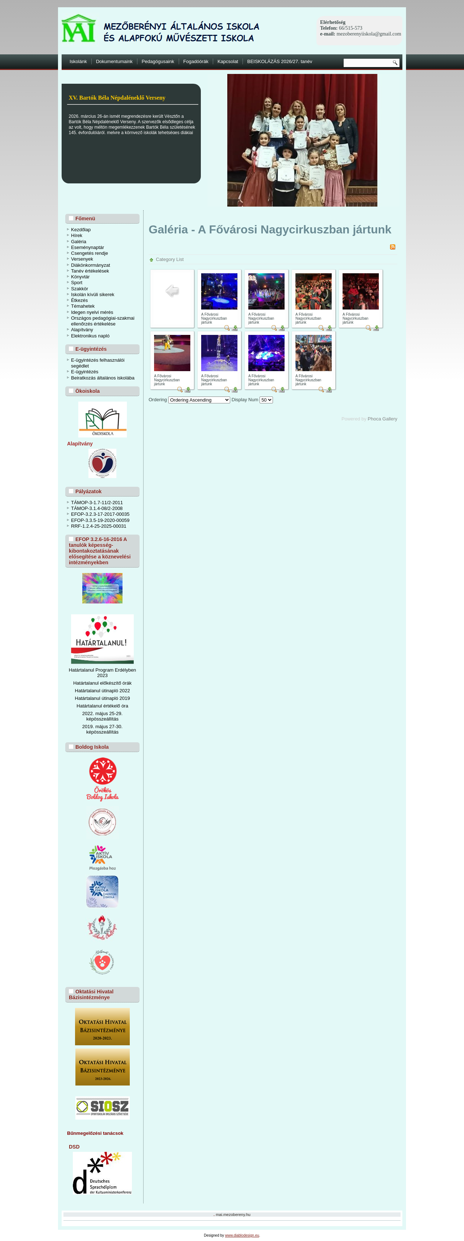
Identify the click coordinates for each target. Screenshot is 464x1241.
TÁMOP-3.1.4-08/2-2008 (97, 508)
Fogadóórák (195, 61)
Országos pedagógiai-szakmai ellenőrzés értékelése (102, 321)
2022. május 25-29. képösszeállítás (102, 716)
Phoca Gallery (382, 419)
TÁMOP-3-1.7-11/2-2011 (97, 502)
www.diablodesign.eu (242, 1235)
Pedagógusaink (158, 61)
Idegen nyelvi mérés (92, 312)
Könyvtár (80, 276)
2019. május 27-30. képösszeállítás (102, 729)
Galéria (78, 241)
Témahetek (83, 306)
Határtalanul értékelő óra (102, 706)
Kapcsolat (228, 61)
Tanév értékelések (90, 271)
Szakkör (79, 288)
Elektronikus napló (90, 336)
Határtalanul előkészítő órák (102, 683)
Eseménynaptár (87, 247)
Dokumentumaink (114, 61)
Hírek (76, 235)
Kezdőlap (81, 229)
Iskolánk (78, 61)
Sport (76, 282)
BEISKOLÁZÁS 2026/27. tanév (279, 61)
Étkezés (79, 300)
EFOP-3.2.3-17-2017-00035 (100, 514)
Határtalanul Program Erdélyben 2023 (102, 672)
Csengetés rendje (89, 253)
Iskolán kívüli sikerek (92, 294)
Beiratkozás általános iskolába (102, 378)
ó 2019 (123, 698)
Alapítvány (82, 329)
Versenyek (82, 259)
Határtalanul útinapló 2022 (102, 690)
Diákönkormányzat (90, 265)
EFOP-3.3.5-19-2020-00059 (100, 520)
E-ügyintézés (84, 371)
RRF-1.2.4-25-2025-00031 (98, 526)
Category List (170, 259)
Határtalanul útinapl (95, 698)
